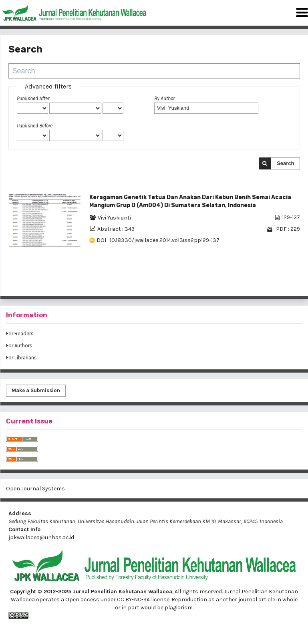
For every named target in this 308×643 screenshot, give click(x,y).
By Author (164, 98)
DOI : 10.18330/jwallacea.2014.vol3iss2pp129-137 (158, 240)
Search (285, 163)
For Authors (19, 346)
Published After (33, 98)
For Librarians (21, 358)
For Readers (20, 334)
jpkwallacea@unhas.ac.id (41, 537)
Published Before (34, 126)
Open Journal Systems (35, 488)
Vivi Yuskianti (114, 217)
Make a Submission (36, 390)
